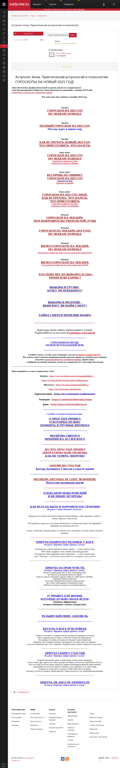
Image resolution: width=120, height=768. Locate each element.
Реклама (52, 713)
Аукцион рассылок (56, 727)
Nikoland (114, 758)
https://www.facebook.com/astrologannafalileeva (71, 376)
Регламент (16, 721)
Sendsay (52, 724)
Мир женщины (73, 724)
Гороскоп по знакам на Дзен (64, 161)
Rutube (70, 183)
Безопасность (35, 721)
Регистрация (16, 717)
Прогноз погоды (96, 717)
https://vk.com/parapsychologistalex (65, 389)
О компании (35, 713)
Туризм (70, 720)
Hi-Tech (70, 740)
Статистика (56, 49)
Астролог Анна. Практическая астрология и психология (45, 25)
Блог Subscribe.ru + (37, 717)
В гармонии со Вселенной (81, 332)
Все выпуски (67, 66)
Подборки (71, 3)
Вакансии (34, 725)
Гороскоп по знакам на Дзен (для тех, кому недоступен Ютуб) (65, 253)
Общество (94, 729)
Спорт (92, 713)
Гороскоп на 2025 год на (62, 206)
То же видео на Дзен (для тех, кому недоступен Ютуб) (64, 265)
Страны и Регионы (97, 725)
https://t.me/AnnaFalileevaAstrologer (72, 399)
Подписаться (28, 34)
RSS (41, 39)
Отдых (33, 16)
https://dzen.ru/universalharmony (69, 404)
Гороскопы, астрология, (23, 92)
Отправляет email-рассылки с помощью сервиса (63, 9)
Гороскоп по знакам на (61, 163)
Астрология (42, 16)
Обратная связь (36, 729)
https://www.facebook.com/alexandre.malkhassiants (65, 380)
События (52, 731)
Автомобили (72, 716)
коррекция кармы (43, 92)
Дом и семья (94, 733)
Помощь (15, 725)
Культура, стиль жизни (20, 16)
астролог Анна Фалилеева (65, 43)
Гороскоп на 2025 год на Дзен (65, 204)
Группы (55, 3)
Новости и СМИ (95, 721)
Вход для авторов (18, 713)
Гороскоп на (61, 183)
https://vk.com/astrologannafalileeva (72, 385)
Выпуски (39, 3)
